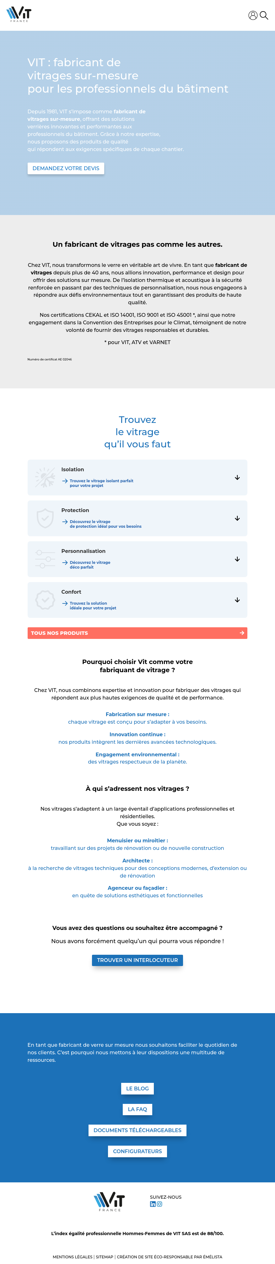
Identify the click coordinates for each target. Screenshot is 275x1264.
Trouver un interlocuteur (137, 960)
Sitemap (104, 1257)
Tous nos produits (59, 633)
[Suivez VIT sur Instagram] (159, 1205)
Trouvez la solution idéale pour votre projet (93, 605)
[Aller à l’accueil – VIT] (109, 1201)
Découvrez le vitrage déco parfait (90, 565)
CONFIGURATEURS (137, 1151)
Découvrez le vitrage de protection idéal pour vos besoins (106, 524)
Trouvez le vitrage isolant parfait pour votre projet (101, 483)
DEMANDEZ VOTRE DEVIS (66, 168)
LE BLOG (137, 1089)
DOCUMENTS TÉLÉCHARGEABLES (137, 1130)
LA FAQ (137, 1109)
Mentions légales (73, 1257)
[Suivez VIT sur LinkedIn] (153, 1205)
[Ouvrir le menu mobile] (140, 15)
